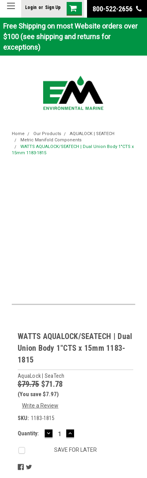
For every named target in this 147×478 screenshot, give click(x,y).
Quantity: (28, 433)
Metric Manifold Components (51, 139)
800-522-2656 (117, 9)
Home (18, 133)
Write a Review (40, 405)
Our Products (47, 133)
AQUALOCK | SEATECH (92, 133)
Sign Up (53, 7)
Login (30, 7)
